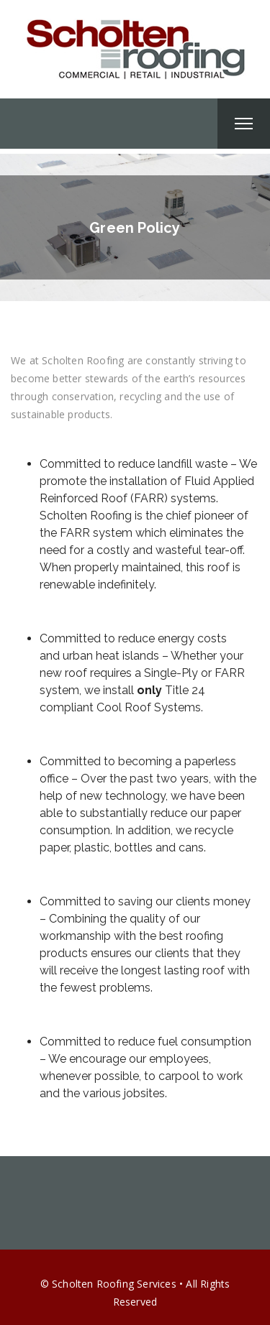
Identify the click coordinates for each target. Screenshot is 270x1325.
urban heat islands (111, 655)
